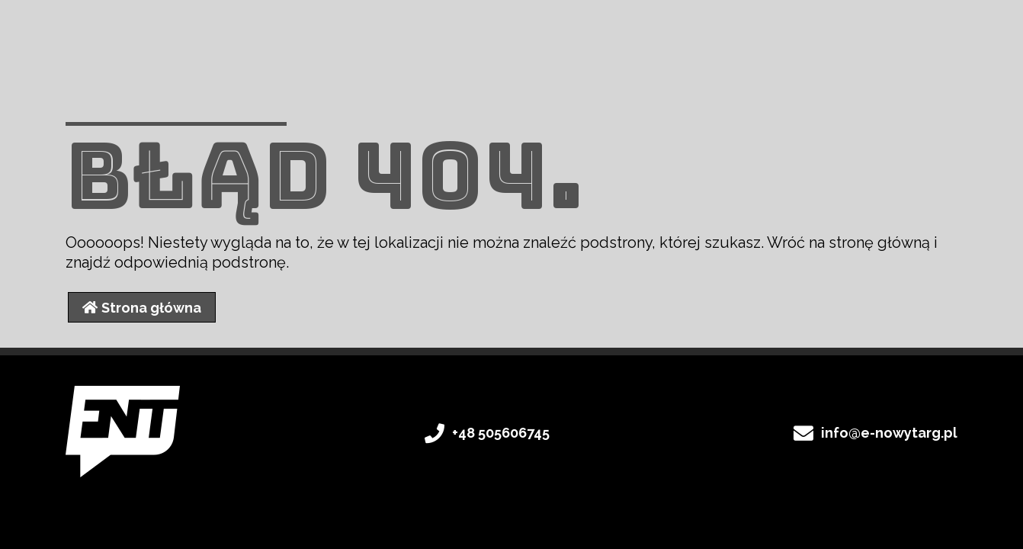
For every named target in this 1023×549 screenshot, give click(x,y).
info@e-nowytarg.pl (889, 433)
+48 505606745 (501, 433)
